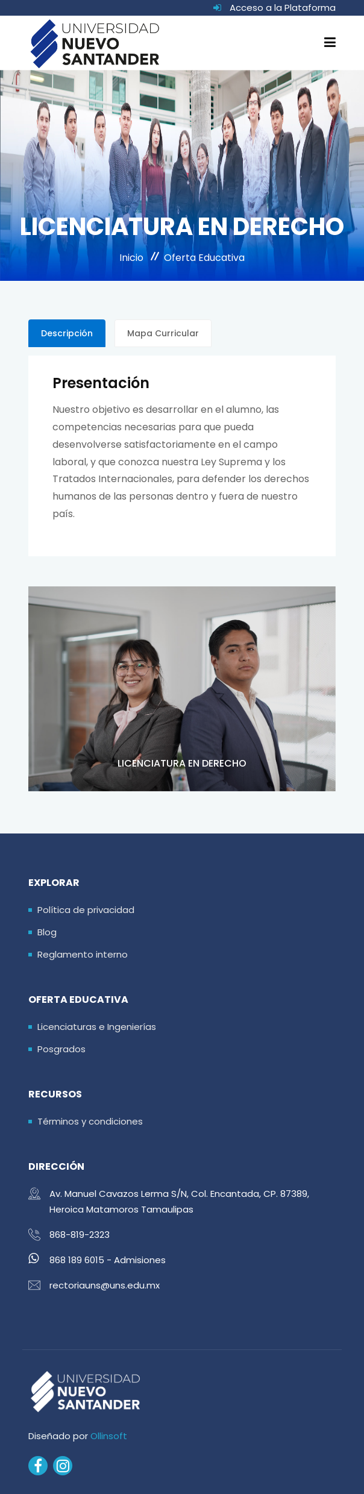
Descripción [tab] (67, 333)
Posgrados (61, 1049)
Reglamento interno (82, 954)
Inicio (131, 258)
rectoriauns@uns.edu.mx (104, 1285)
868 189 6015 (76, 1260)
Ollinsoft (108, 1436)
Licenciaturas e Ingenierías (96, 1026)
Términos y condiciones (90, 1121)
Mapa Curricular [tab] (163, 333)
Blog (47, 932)
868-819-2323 (79, 1234)
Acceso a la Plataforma (283, 7)
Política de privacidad (85, 909)
